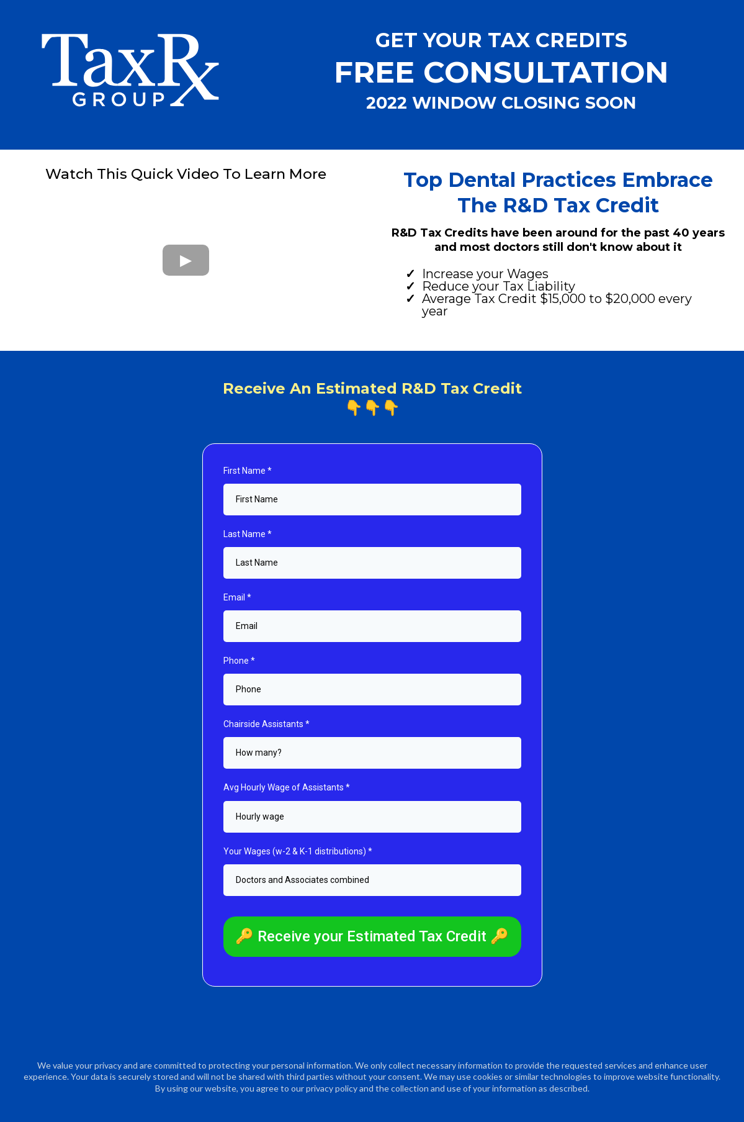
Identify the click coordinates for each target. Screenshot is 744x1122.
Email (237, 597)
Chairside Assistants (266, 724)
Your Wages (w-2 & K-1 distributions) (297, 851)
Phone (239, 661)
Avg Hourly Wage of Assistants (286, 787)
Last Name (247, 534)
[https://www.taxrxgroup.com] (130, 70)
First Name (247, 471)
